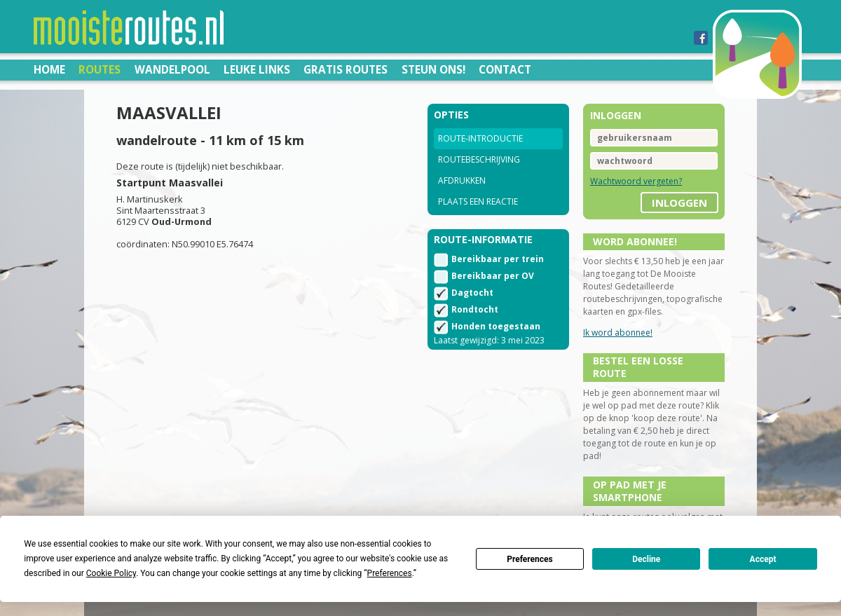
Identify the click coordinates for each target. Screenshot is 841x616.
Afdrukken (462, 180)
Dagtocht (472, 293)
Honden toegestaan (495, 326)
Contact (505, 69)
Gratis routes (345, 69)
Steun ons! (433, 69)
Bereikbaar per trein (497, 259)
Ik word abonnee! (617, 332)
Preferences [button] (389, 573)
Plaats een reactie (478, 201)
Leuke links (257, 69)
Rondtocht (474, 309)
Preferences (530, 559)
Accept (763, 559)
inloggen (679, 203)
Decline (646, 559)
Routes (99, 69)
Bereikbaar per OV (492, 276)
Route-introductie (480, 138)
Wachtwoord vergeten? (636, 181)
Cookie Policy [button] (111, 573)
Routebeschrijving (479, 159)
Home (49, 69)
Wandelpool (172, 69)
